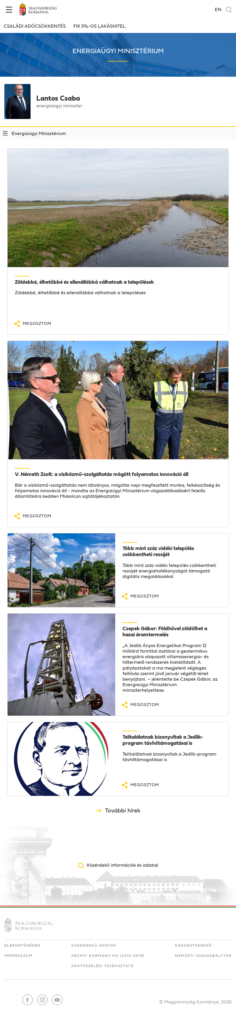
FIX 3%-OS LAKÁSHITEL (99, 26)
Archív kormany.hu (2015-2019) (108, 955)
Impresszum (18, 955)
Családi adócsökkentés (35, 26)
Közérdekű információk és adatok (122, 865)
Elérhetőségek (22, 945)
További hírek (122, 811)
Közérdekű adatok (93, 945)
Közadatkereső (193, 945)
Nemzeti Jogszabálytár (203, 955)
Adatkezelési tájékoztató (102, 966)
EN (218, 9)
